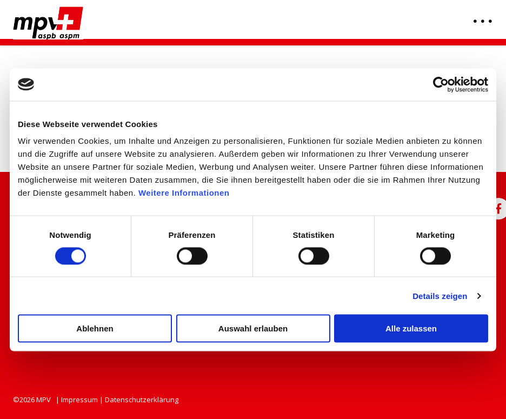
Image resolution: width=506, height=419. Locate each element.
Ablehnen (94, 328)
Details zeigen (439, 295)
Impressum (79, 399)
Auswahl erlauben (253, 328)
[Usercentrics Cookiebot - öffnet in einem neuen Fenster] (441, 84)
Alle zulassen (411, 328)
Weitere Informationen (184, 192)
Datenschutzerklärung (141, 399)
